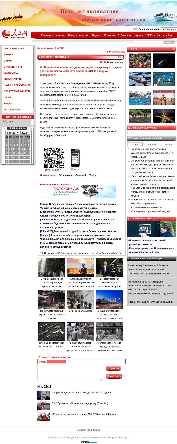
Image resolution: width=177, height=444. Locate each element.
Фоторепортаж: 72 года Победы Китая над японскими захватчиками (109, 347)
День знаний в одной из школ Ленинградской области (84, 231)
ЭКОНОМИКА (11, 73)
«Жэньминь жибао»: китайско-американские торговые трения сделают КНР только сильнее (153, 192)
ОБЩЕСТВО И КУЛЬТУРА (17, 91)
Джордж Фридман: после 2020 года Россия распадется (82, 392)
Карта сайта (164, 35)
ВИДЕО (8, 103)
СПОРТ (7, 97)
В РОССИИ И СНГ (13, 67)
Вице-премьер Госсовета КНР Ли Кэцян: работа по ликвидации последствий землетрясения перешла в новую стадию (148, 269)
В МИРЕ (8, 61)
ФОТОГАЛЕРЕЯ (12, 109)
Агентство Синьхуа (111, 253)
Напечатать (81, 253)
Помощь (126, 35)
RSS (150, 35)
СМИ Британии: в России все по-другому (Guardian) (80, 403)
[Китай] (44, 204)
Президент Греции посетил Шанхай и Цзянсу (150, 302)
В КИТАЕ (8, 54)
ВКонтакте (66, 175)
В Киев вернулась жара (81, 311)
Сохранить (64, 253)
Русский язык (44, 48)
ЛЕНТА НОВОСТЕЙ (14, 48)
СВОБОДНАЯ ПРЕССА (143, 218)
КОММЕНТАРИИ (12, 79)
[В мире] (45, 235)
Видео (96, 35)
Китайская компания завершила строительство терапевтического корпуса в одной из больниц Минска (80, 287)
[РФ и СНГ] (46, 231)
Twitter (93, 175)
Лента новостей (78, 35)
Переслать (47, 253)
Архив (139, 35)
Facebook (80, 175)
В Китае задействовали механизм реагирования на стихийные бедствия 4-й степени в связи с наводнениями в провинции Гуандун (77, 223)
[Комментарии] (49, 243)
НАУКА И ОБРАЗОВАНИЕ (17, 85)
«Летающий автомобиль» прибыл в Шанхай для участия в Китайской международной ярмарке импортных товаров (153, 180)
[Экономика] (47, 211)
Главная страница (52, 35)
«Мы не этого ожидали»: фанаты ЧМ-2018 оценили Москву (84, 414)
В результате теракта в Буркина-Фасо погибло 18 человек (52, 315)
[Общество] (47, 219)
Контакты (110, 35)
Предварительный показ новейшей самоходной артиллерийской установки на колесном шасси (152, 153)
